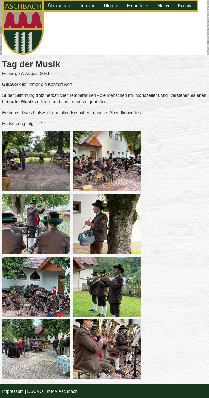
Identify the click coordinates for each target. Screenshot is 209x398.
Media (163, 5)
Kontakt (185, 5)
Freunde (135, 5)
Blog (108, 5)
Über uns (57, 5)
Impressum (13, 391)
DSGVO (35, 391)
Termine (88, 5)
